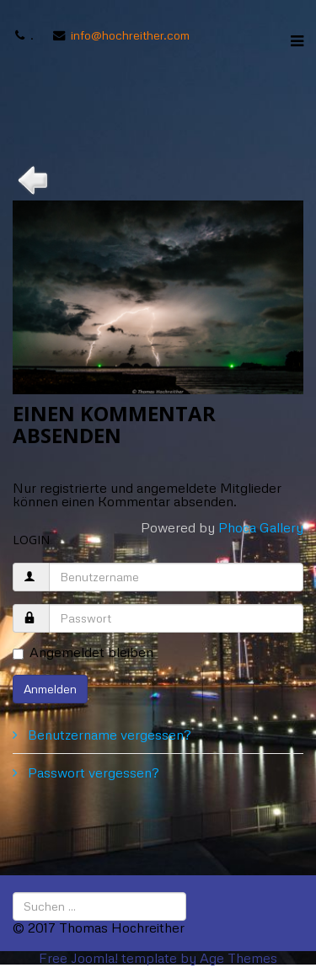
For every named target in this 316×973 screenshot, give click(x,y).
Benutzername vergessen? (107, 734)
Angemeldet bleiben (83, 652)
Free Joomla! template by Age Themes (158, 957)
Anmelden (50, 689)
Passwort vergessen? (91, 772)
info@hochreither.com (130, 34)
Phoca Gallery (260, 527)
